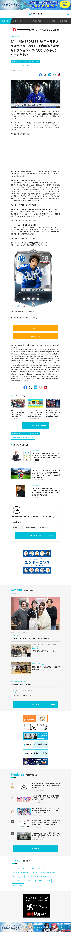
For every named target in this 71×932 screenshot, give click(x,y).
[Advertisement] (24, 433)
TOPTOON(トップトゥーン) (20, 880)
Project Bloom (17, 889)
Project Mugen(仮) (18, 884)
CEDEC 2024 (34, 880)
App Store (35, 328)
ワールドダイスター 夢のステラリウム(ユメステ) (37, 889)
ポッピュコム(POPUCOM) (48, 880)
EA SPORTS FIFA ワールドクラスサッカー (23, 66)
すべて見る (35, 425)
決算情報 (63, 21)
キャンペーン (16, 36)
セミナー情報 (51, 21)
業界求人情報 (36, 21)
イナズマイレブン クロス (19, 876)
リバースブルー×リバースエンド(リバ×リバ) (38, 884)
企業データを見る (35, 543)
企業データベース (19, 21)
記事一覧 (5, 21)
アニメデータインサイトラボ (37, 876)
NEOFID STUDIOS (18, 893)
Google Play (35, 336)
